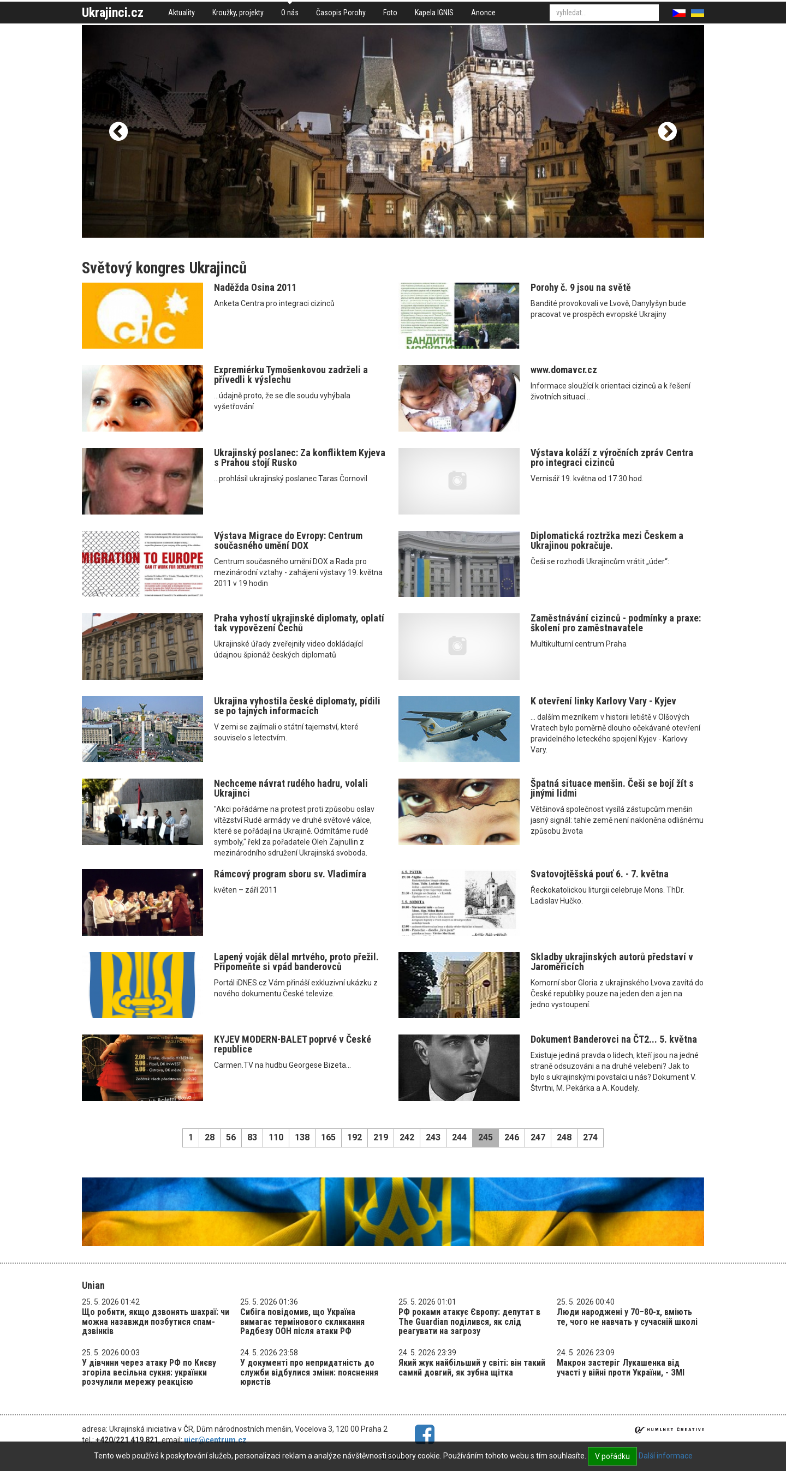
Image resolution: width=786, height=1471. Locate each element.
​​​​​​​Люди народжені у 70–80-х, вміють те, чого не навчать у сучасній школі (627, 1317)
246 (511, 1137)
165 (328, 1137)
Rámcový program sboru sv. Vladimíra (290, 874)
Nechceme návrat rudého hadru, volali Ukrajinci (291, 788)
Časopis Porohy (341, 12)
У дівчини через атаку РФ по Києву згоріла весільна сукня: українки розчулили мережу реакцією (149, 1372)
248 (564, 1137)
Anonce (483, 12)
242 (407, 1137)
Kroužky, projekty (238, 12)
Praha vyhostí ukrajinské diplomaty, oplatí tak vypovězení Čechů (299, 622)
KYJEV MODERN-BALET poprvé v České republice (292, 1044)
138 (302, 1137)
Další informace (666, 1455)
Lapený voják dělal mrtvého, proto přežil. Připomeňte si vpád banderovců (296, 961)
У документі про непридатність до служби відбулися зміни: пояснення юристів (309, 1372)
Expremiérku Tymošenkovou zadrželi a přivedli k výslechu (291, 374)
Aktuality (181, 12)
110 (276, 1137)
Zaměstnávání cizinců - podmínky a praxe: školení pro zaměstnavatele (616, 622)
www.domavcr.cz (564, 369)
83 (252, 1137)
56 (231, 1137)
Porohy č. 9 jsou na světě (581, 287)
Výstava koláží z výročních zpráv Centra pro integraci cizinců (612, 457)
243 (433, 1137)
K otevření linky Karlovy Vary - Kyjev (603, 701)
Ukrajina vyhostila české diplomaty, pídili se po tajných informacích (297, 705)
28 (210, 1137)
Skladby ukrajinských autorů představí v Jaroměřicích (612, 961)
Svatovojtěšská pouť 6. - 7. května (600, 874)
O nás (290, 12)
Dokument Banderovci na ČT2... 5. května (614, 1039)
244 (459, 1137)
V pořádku (612, 1456)
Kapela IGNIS (434, 12)
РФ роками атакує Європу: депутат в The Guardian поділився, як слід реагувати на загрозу (469, 1321)
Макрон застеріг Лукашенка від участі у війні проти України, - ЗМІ (620, 1368)
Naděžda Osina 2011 (255, 287)
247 (538, 1137)
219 (380, 1137)
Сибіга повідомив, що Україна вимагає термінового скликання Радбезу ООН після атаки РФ (302, 1321)
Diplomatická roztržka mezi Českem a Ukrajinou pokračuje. (607, 540)
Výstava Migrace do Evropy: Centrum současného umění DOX (288, 540)
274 (590, 1137)
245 (485, 1137)
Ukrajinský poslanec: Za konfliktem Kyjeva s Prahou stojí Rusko (299, 457)
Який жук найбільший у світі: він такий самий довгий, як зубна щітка (471, 1368)
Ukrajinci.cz (113, 12)
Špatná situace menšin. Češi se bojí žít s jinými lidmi (612, 788)
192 (354, 1137)
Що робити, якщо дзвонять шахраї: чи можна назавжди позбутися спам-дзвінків (155, 1321)
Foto (390, 12)
